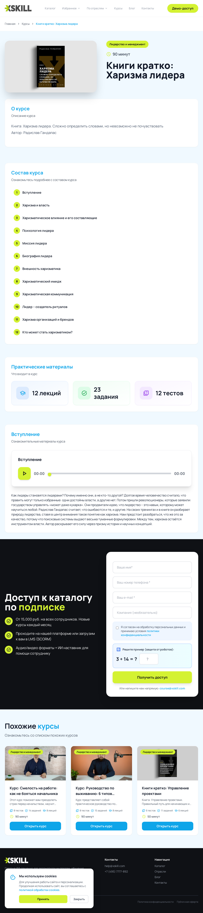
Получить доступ (152, 677)
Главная (10, 24)
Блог (132, 8)
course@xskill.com (172, 688)
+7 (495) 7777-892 (116, 871)
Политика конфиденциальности (156, 901)
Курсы (118, 8)
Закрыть (79, 899)
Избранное (71, 8)
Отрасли (160, 871)
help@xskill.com (115, 866)
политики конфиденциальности (140, 633)
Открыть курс (35, 826)
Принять (43, 899)
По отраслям (97, 8)
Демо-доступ (182, 8)
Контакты (148, 8)
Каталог (50, 8)
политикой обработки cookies (39, 890)
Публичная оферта (187, 901)
